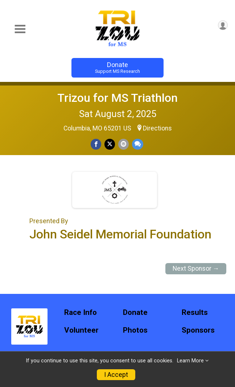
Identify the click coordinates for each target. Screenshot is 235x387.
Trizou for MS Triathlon (117, 98)
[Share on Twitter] (109, 144)
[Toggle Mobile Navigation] (20, 29)
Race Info (80, 312)
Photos (135, 330)
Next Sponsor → (196, 268)
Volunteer (81, 330)
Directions (157, 128)
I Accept (116, 374)
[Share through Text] (137, 144)
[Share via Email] (123, 144)
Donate (117, 67)
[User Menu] (223, 25)
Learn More (190, 361)
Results (195, 312)
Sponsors (198, 330)
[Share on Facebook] (96, 144)
